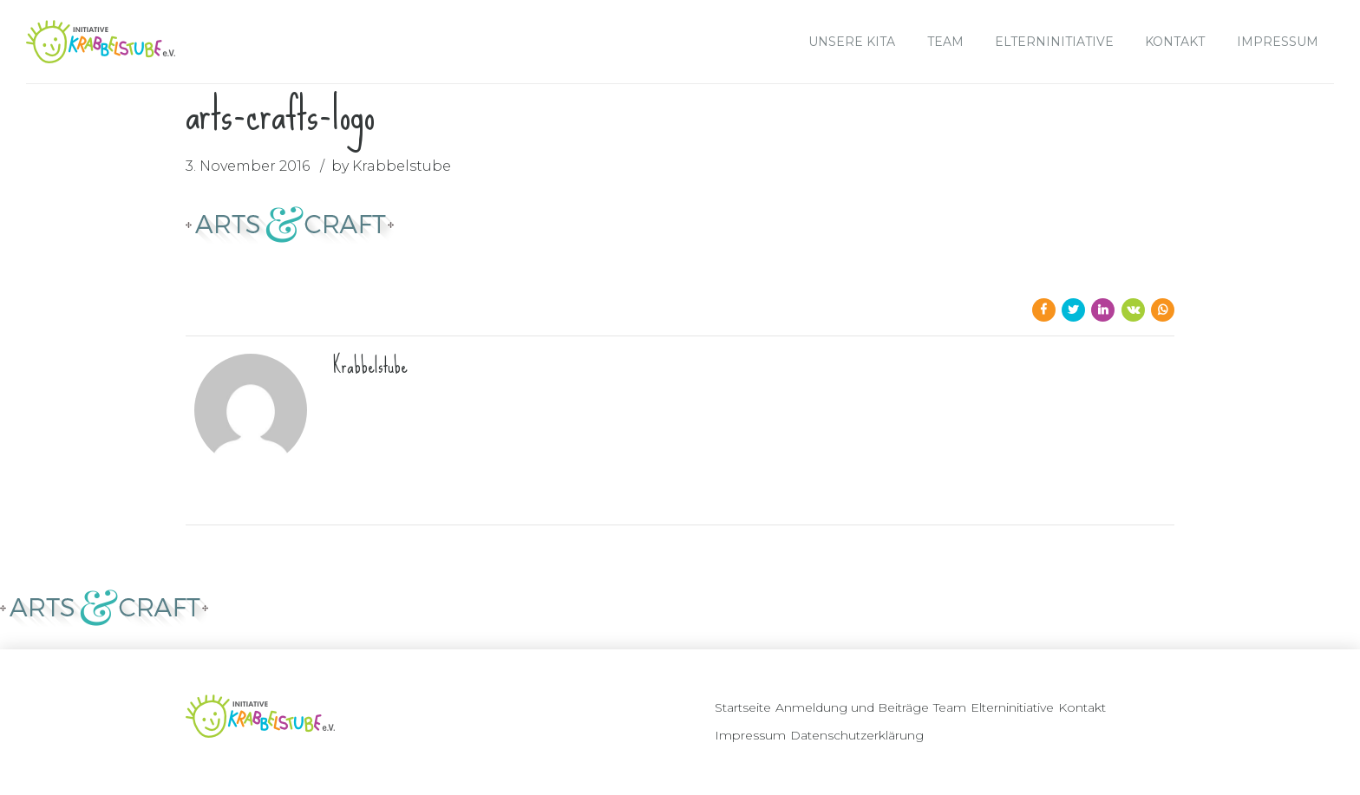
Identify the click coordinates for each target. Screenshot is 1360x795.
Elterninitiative (1054, 41)
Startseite (743, 707)
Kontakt (1175, 41)
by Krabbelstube (391, 166)
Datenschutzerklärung (857, 735)
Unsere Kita (851, 41)
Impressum (1277, 41)
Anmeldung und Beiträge (852, 707)
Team (945, 41)
